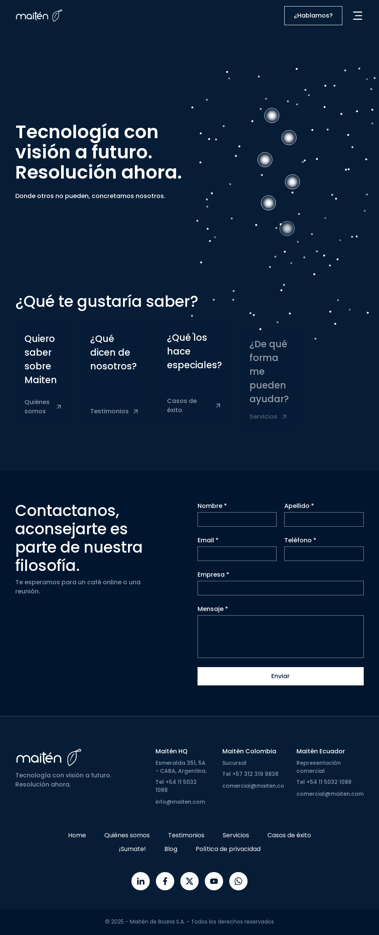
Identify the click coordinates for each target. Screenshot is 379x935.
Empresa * (213, 579)
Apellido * (299, 510)
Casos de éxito (289, 835)
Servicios (236, 835)
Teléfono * (300, 545)
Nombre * (212, 510)
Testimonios (186, 835)
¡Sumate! (132, 849)
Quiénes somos (127, 835)
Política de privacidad (228, 849)
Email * (208, 545)
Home (77, 835)
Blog (170, 849)
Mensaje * (213, 613)
